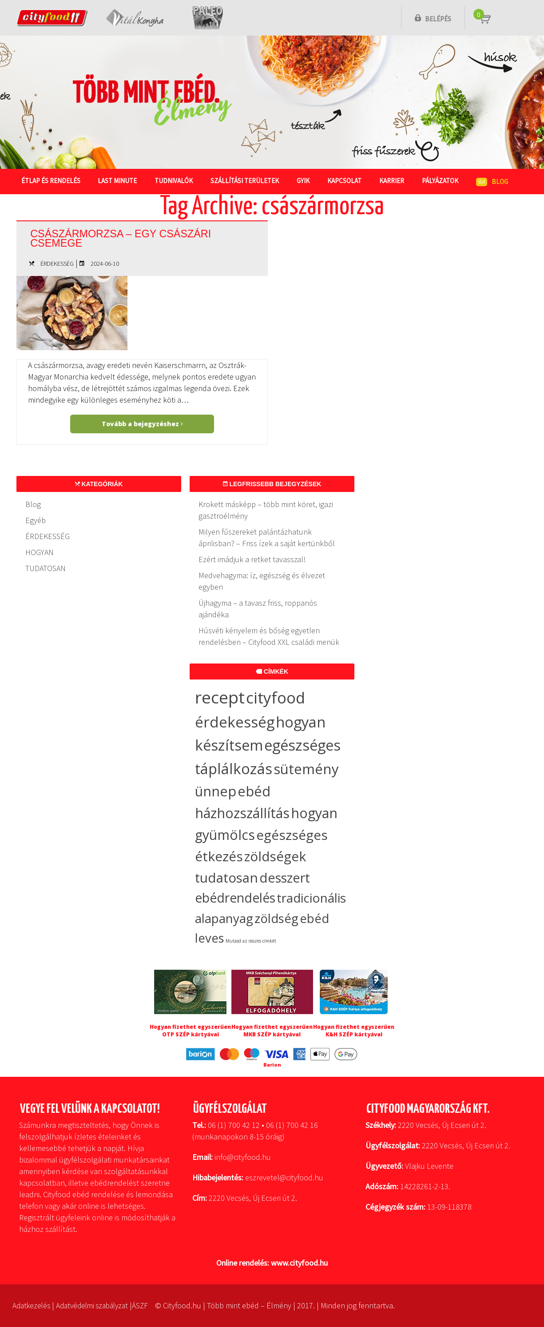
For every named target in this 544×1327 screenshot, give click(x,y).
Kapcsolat (345, 180)
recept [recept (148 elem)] (220, 697)
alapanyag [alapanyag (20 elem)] (224, 918)
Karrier (392, 180)
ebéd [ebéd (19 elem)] (314, 918)
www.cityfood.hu (299, 1263)
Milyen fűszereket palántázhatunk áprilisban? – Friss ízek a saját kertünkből (267, 537)
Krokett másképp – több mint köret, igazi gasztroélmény (266, 510)
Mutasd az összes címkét (251, 941)
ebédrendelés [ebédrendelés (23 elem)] (235, 897)
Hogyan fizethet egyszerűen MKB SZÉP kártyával (272, 1030)
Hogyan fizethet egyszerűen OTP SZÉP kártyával (190, 1030)
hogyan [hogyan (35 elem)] (314, 813)
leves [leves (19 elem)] (209, 938)
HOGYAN (39, 552)
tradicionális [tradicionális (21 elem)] (311, 897)
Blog (33, 504)
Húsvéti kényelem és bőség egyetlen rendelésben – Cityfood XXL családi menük (269, 636)
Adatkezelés (32, 1305)
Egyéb (35, 520)
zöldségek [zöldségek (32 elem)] (275, 856)
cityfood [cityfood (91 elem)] (275, 697)
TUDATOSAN (45, 568)
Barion (272, 1064)
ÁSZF (148, 1305)
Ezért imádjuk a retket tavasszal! (252, 559)
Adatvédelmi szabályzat (97, 1305)
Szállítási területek (245, 180)
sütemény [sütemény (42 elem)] (306, 768)
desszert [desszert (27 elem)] (284, 878)
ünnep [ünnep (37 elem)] (215, 791)
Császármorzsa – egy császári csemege (127, 237)
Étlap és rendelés (50, 180)
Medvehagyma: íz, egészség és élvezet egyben (262, 581)
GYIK (303, 180)
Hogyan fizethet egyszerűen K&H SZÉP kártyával (353, 1030)
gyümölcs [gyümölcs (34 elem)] (225, 835)
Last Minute (117, 180)
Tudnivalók (174, 180)
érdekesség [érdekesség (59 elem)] (234, 722)
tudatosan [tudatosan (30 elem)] (226, 877)
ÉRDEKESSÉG (57, 264)
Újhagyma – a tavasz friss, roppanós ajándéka (258, 609)
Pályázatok (440, 180)
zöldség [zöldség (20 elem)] (276, 918)
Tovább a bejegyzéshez (142, 424)
